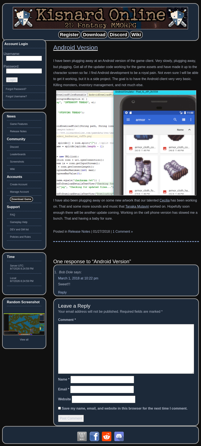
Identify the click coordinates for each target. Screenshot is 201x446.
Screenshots (17, 161)
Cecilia (165, 200)
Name (63, 379)
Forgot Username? (16, 96)
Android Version (75, 47)
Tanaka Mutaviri (137, 206)
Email (63, 389)
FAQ (12, 214)
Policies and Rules (20, 236)
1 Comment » (123, 231)
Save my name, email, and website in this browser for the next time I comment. (125, 408)
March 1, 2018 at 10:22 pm (78, 278)
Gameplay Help (19, 222)
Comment (67, 320)
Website (64, 399)
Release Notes (79, 231)
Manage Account (19, 191)
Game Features (19, 124)
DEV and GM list (19, 229)
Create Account (18, 184)
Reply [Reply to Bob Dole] (62, 292)
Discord (14, 147)
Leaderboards (18, 154)
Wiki (12, 169)
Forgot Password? (16, 89)
